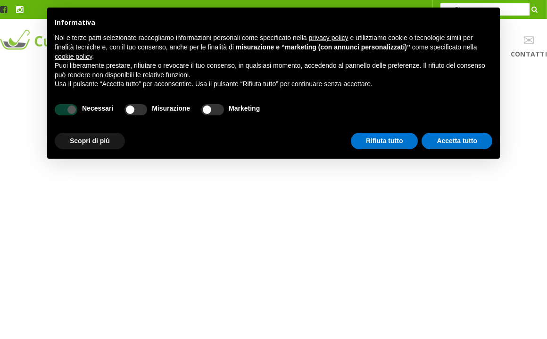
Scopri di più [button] (90, 141)
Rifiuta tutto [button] (384, 141)
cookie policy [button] (73, 56)
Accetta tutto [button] (457, 141)
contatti (529, 45)
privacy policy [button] (328, 37)
